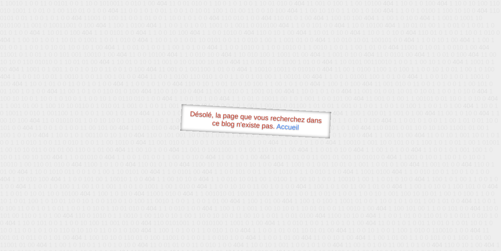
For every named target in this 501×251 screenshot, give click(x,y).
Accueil (287, 126)
